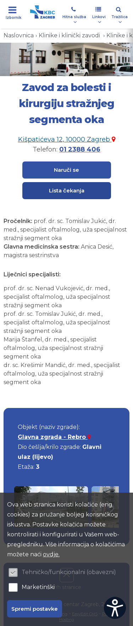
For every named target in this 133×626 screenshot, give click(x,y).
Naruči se (66, 169)
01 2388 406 (79, 149)
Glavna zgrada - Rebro (54, 437)
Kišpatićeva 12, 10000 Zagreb (66, 139)
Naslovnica (19, 35)
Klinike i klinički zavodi (70, 35)
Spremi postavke (34, 608)
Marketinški (38, 587)
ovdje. (51, 554)
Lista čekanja (66, 190)
